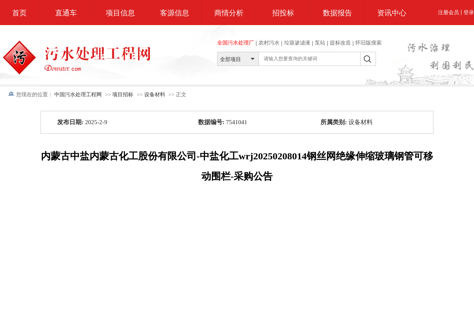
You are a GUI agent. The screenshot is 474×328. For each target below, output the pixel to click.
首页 (19, 13)
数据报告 (337, 13)
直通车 (66, 13)
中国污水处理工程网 (78, 94)
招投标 (283, 13)
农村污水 (269, 43)
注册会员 (448, 12)
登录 (468, 12)
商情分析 (228, 13)
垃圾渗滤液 (297, 43)
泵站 (320, 43)
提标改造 (340, 43)
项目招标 (122, 94)
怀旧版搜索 (368, 43)
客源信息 (174, 13)
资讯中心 (391, 13)
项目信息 (120, 13)
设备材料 (154, 94)
